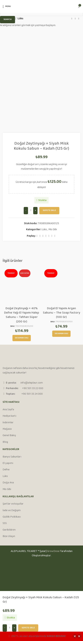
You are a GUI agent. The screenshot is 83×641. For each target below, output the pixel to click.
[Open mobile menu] (7, 6)
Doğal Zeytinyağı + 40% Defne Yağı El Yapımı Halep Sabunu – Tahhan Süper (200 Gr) (21, 315)
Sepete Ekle (28, 628)
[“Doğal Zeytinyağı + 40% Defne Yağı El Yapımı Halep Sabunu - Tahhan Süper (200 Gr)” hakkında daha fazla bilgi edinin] (21, 338)
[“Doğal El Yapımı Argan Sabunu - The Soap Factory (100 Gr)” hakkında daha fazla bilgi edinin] (61, 334)
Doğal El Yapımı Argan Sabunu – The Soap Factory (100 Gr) (61, 313)
